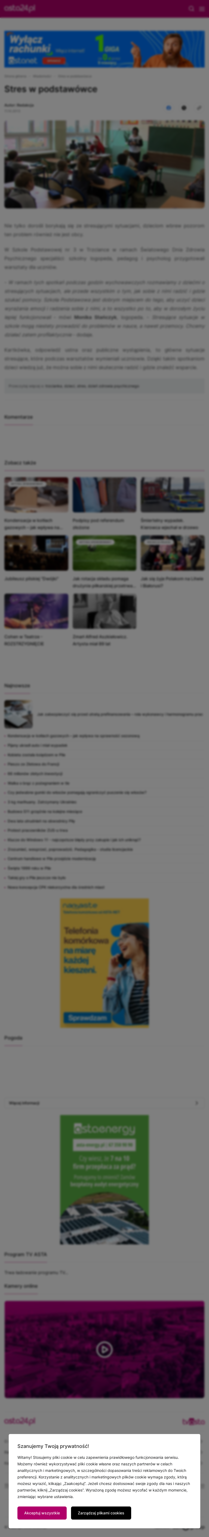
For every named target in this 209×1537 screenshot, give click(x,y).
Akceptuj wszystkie (42, 1513)
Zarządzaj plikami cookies (101, 1513)
